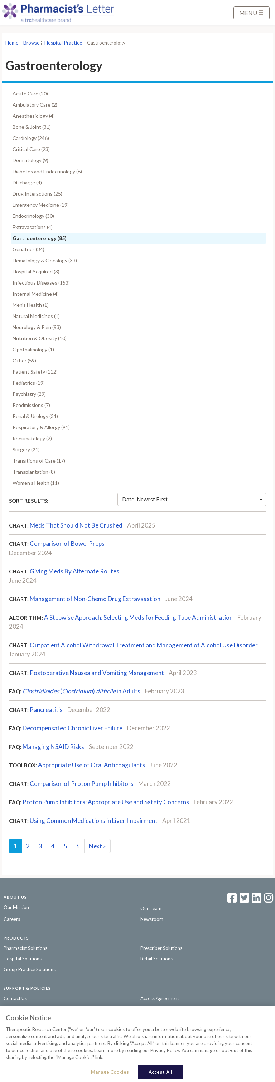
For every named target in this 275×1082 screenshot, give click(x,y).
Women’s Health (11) (36, 483)
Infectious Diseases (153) (41, 283)
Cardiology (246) (31, 138)
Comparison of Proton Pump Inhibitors (82, 783)
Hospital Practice (63, 43)
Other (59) (24, 360)
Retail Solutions (156, 958)
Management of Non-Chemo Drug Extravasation (95, 599)
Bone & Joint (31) (32, 127)
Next (97, 846)
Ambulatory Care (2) (35, 105)
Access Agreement (159, 998)
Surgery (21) (26, 449)
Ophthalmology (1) (33, 349)
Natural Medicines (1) (36, 316)
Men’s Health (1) (31, 305)
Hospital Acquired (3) (36, 271)
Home (11, 43)
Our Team (150, 908)
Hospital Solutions (23, 958)
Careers (12, 919)
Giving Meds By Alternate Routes (74, 571)
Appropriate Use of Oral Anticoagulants (91, 765)
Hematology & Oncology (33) (45, 260)
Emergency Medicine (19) (41, 205)
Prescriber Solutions (161, 948)
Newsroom (151, 919)
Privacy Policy (18, 1009)
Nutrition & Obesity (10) (40, 338)
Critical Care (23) (31, 149)
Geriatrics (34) (28, 249)
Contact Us (15, 998)
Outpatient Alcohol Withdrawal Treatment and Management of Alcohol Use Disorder (144, 645)
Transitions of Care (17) (39, 461)
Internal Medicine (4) (36, 294)
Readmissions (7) (31, 405)
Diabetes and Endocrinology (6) (47, 171)
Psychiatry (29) (29, 394)
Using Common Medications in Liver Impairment (94, 820)
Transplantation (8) (34, 472)
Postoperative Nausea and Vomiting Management (97, 672)
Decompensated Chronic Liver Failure (72, 728)
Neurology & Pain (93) (37, 327)
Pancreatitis (46, 709)
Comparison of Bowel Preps (67, 543)
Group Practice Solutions (30, 969)
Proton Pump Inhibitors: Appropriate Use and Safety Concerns (106, 802)
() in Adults (81, 691)
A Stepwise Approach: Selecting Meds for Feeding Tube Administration (138, 617)
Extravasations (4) (33, 227)
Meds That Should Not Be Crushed (76, 525)
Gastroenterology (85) (40, 238)
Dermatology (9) (30, 160)
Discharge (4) (27, 182)
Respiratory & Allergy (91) (41, 427)
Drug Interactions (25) (37, 194)
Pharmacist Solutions (25, 948)
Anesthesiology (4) (34, 116)
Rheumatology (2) (32, 438)
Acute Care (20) (30, 93)
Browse (31, 43)
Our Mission (16, 907)
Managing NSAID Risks (53, 746)
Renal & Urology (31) (35, 416)
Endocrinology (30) (33, 216)
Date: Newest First (192, 499)
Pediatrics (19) (29, 383)
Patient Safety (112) (35, 372)
